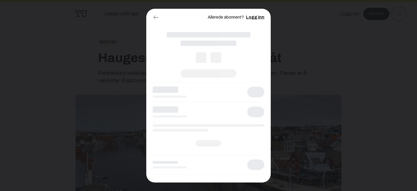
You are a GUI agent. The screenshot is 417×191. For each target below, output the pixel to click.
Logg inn (255, 17)
